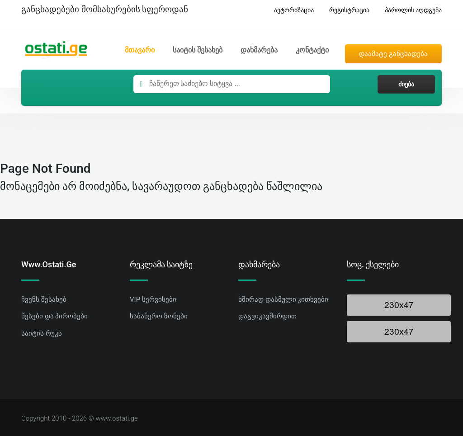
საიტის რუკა (41, 333)
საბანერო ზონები (159, 316)
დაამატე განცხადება (393, 54)
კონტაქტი (312, 50)
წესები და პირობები (54, 316)
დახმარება (259, 50)
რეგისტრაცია (345, 10)
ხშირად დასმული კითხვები (283, 299)
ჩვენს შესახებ (43, 299)
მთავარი (140, 50)
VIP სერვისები (153, 299)
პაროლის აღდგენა (410, 10)
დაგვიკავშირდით (267, 316)
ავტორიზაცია (290, 10)
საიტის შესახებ (197, 50)
